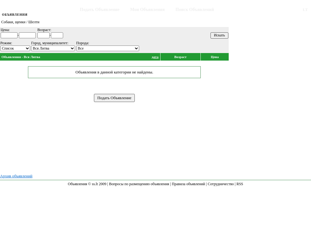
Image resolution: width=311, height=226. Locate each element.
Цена (215, 57)
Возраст (180, 57)
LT (305, 9)
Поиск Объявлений (195, 9)
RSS (240, 184)
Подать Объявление (99, 9)
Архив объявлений (16, 176)
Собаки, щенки (13, 22)
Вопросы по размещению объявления (139, 184)
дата (155, 57)
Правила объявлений (188, 184)
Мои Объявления (147, 9)
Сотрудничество (221, 184)
